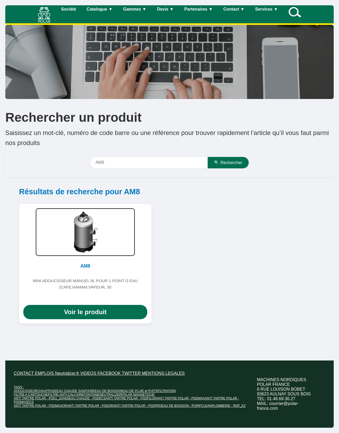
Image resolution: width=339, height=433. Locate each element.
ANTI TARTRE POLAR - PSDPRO (137, 406)
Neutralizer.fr (67, 373)
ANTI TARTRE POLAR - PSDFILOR (131, 398)
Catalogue (100, 9)
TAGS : (19, 387)
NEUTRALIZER (111, 394)
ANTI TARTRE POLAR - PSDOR (90, 406)
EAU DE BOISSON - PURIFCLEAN (187, 406)
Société (68, 9)
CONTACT (24, 373)
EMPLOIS (45, 373)
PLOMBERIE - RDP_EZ (229, 406)
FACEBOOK (109, 373)
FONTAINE (92, 394)
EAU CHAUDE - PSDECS (87, 398)
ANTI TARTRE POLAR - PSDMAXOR (40, 406)
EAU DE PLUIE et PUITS (140, 391)
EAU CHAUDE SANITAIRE (75, 391)
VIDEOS (88, 373)
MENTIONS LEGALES (163, 373)
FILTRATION (167, 391)
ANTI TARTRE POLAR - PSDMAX (181, 398)
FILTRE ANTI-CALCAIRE (65, 394)
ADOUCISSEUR (25, 391)
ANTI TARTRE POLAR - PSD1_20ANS (41, 398)
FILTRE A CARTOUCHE (31, 394)
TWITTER (132, 373)
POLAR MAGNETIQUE (138, 394)
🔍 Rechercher (228, 162)
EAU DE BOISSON (108, 391)
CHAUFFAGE (46, 391)
